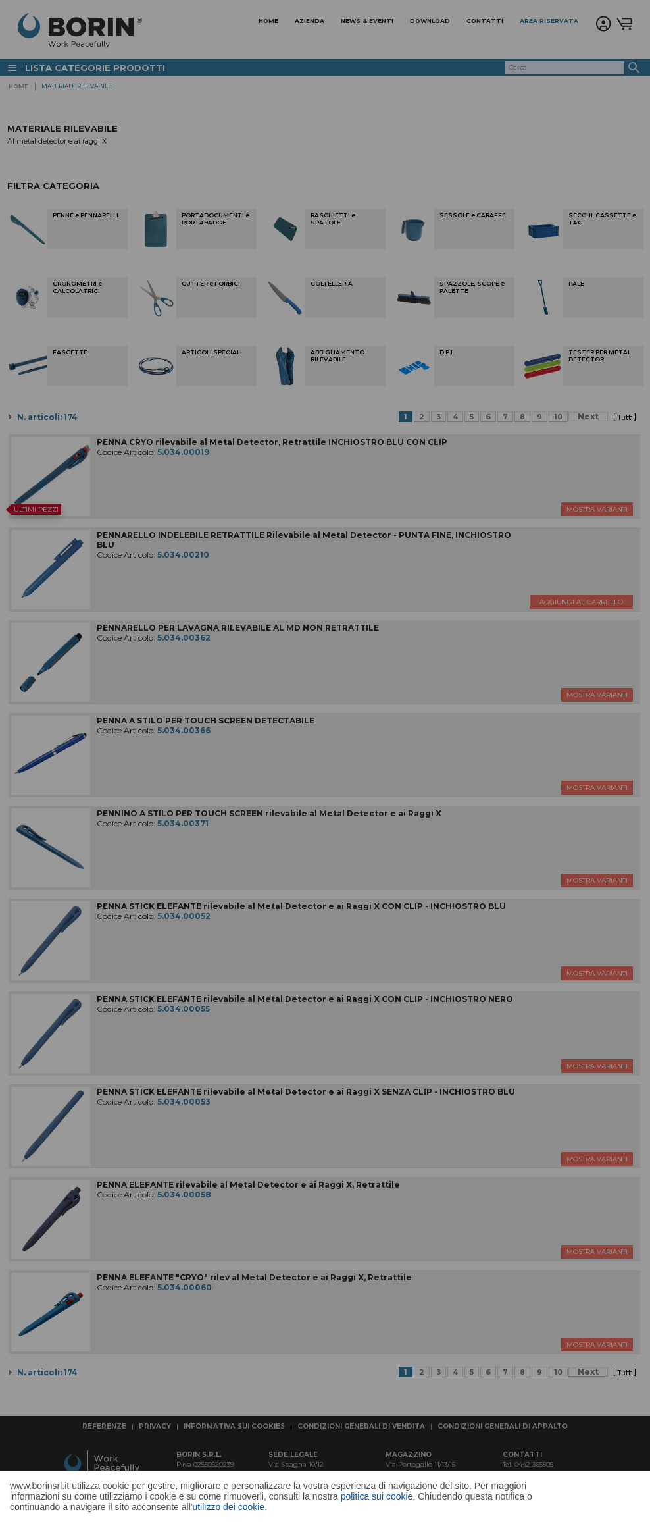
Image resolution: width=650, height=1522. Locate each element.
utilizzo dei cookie (228, 1507)
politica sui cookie (377, 1496)
